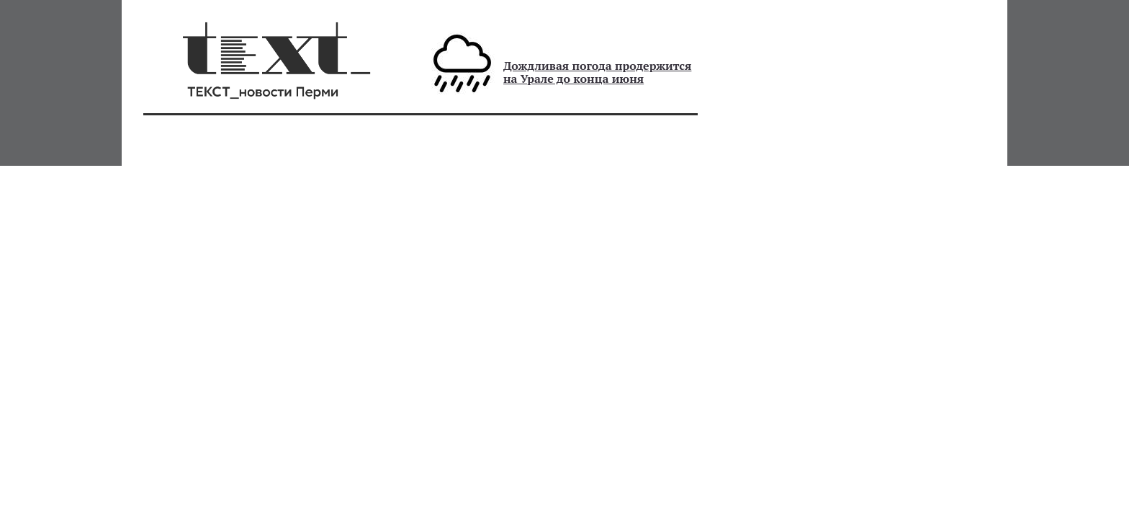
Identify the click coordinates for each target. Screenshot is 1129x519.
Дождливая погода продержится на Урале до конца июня (597, 72)
